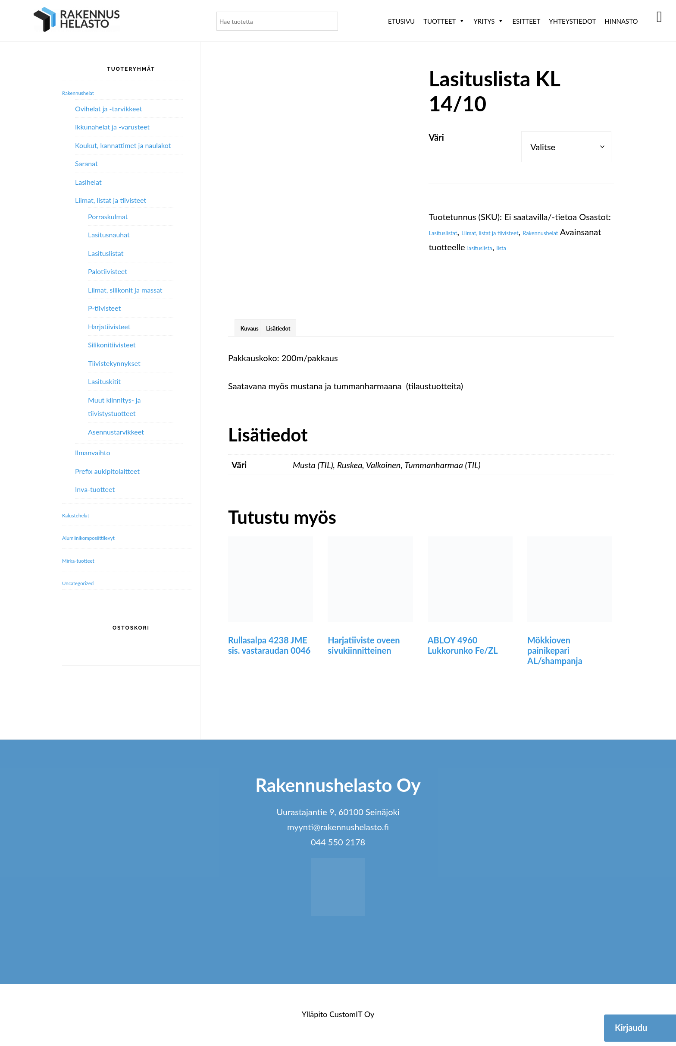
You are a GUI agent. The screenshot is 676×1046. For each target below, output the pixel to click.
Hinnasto (621, 21)
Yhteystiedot (572, 21)
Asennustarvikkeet (116, 432)
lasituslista (587, 247)
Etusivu (401, 21)
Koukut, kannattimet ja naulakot (123, 145)
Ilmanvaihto (92, 452)
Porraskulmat (108, 216)
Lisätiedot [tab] (304, 326)
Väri (436, 137)
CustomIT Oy (351, 1016)
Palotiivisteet (107, 271)
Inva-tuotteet (95, 489)
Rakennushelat (456, 247)
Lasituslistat (451, 232)
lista (436, 262)
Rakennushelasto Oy (77, 20)
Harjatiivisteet (109, 326)
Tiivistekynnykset (114, 363)
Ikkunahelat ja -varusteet (112, 127)
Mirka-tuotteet (87, 559)
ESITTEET (526, 21)
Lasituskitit (104, 381)
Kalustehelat (83, 514)
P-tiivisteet (104, 308)
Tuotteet (444, 21)
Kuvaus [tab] (258, 326)
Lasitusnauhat (109, 234)
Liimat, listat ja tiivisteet (521, 232)
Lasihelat (88, 182)
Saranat (86, 163)
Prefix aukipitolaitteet (107, 471)
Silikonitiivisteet (112, 344)
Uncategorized (86, 582)
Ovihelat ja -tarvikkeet (108, 108)
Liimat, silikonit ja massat (125, 290)
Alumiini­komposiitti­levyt (103, 537)
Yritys (488, 21)
